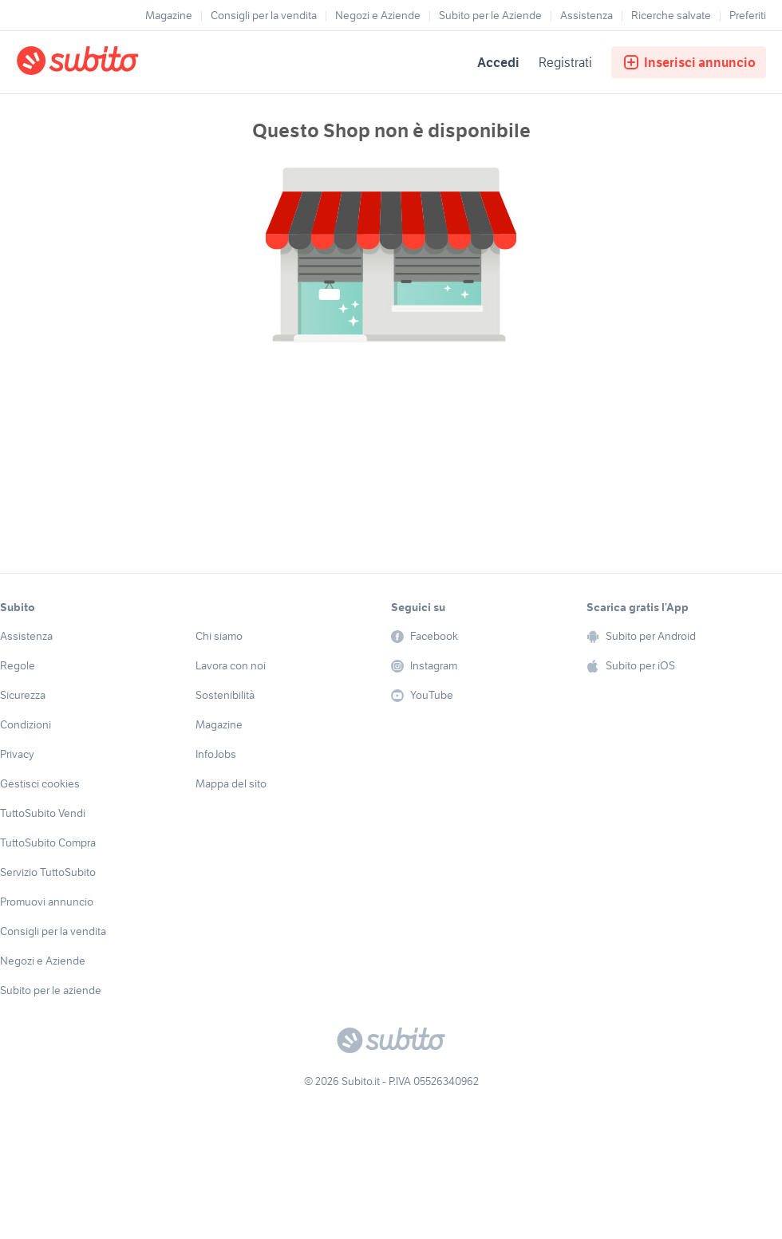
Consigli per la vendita (264, 15)
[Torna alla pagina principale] (107, 62)
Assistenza (586, 15)
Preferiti (747, 15)
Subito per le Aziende (490, 15)
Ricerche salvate (671, 15)
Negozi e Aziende (378, 15)
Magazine (168, 15)
